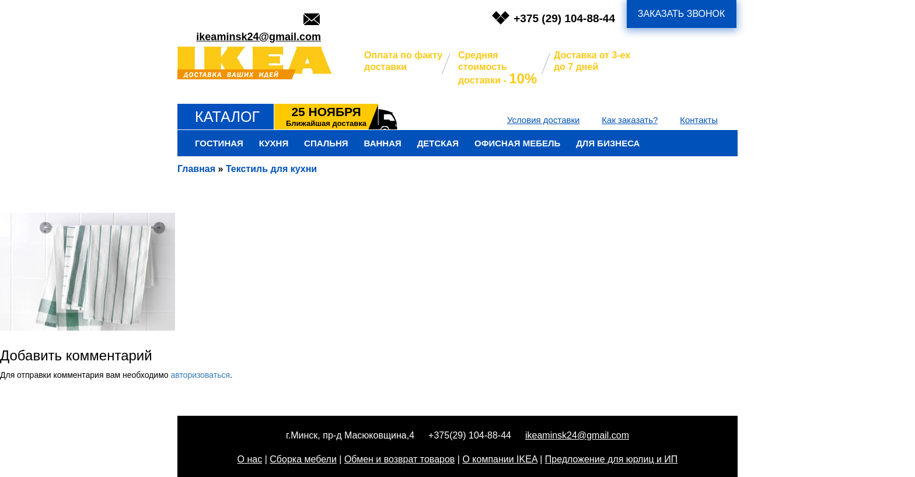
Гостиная (219, 143)
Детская (438, 143)
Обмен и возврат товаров (399, 459)
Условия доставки (543, 120)
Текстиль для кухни (271, 169)
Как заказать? (630, 120)
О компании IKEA (499, 459)
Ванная (382, 143)
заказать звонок (681, 14)
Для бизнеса (608, 143)
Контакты (699, 120)
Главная (196, 169)
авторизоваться (200, 375)
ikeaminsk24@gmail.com (258, 37)
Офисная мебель (517, 143)
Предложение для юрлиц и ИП (611, 459)
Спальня (326, 143)
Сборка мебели (303, 459)
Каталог (227, 116)
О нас (250, 459)
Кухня (273, 143)
